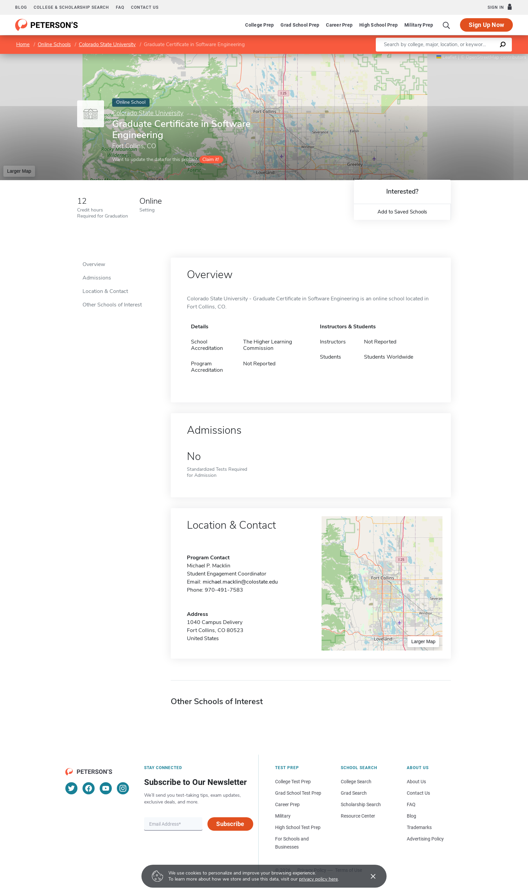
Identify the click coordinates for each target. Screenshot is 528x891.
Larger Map (19, 171)
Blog (21, 7)
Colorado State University (107, 44)
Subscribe (230, 823)
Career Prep (339, 25)
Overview (93, 264)
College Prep (259, 25)
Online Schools (54, 44)
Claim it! (210, 159)
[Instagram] (123, 788)
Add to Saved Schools (402, 211)
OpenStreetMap (482, 57)
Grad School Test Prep (298, 793)
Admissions (96, 278)
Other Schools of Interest (112, 304)
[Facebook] (88, 788)
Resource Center (358, 816)
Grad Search (354, 793)
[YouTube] (106, 788)
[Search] (446, 24)
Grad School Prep (299, 25)
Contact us (145, 7)
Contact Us (418, 793)
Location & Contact (105, 291)
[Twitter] (71, 788)
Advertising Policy (425, 839)
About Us (416, 781)
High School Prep (378, 25)
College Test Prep (293, 781)
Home (23, 44)
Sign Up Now (486, 24)
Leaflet (446, 57)
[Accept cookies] (368, 876)
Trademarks (419, 827)
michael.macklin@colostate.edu (240, 582)
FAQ (120, 7)
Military (283, 816)
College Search (356, 781)
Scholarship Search (361, 804)
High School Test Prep (298, 827)
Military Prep (418, 25)
